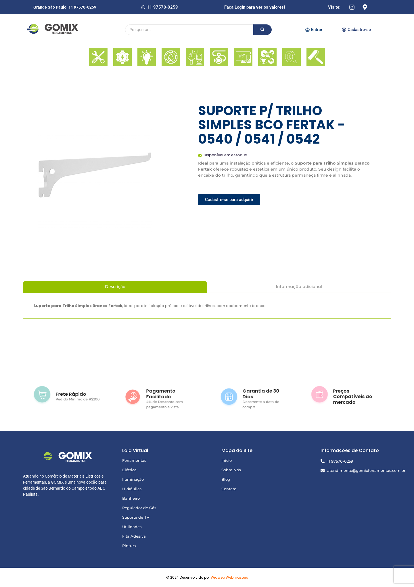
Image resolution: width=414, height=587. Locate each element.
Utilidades (132, 526)
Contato (228, 488)
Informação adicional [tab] (299, 286)
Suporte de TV (135, 517)
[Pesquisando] (189, 29)
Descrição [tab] (115, 286)
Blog (225, 479)
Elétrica (129, 470)
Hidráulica (132, 488)
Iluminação (133, 479)
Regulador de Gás (139, 507)
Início (226, 460)
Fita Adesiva (134, 536)
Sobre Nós (231, 470)
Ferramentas (134, 460)
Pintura (129, 545)
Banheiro (131, 498)
